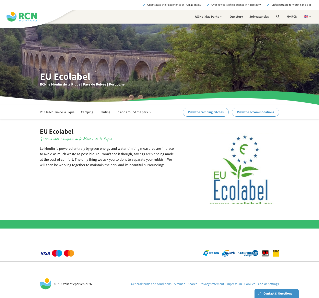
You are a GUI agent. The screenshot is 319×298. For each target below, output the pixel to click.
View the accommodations (255, 112)
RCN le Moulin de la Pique (57, 112)
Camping (87, 112)
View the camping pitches (206, 112)
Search (192, 284)
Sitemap (179, 284)
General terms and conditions (151, 284)
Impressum (234, 284)
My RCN (292, 16)
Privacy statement (212, 284)
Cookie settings (268, 284)
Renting (105, 112)
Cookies (249, 284)
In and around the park (134, 112)
